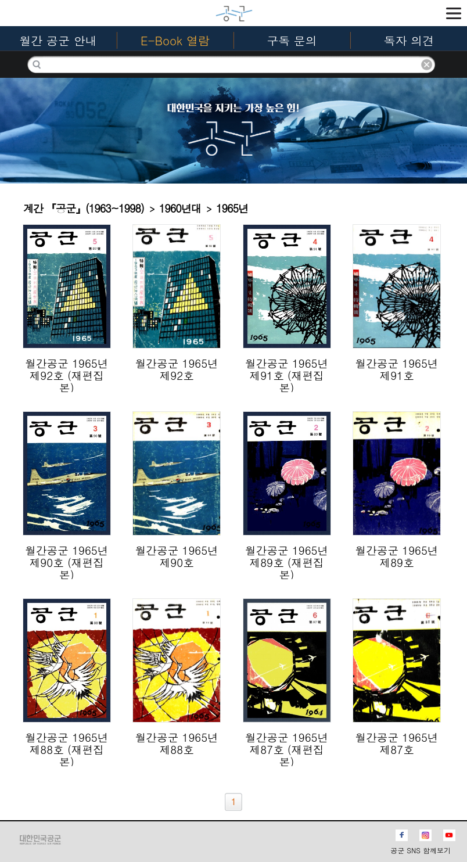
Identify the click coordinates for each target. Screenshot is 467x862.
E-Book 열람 (175, 40)
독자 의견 (409, 40)
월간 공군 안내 (57, 40)
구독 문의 (292, 40)
